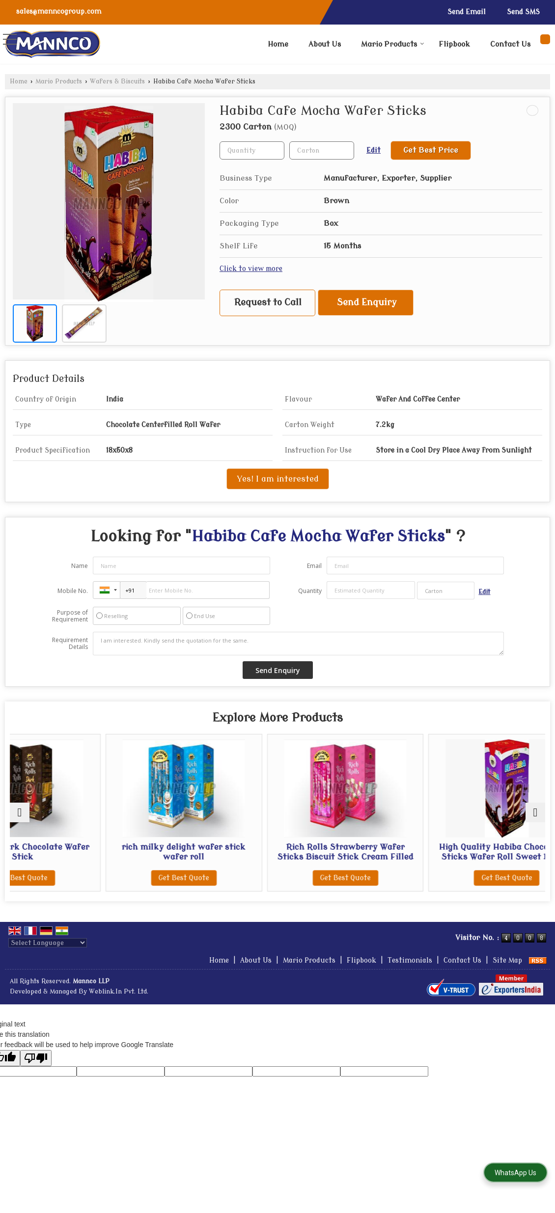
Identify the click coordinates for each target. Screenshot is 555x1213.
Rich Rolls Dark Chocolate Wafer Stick (75, 852)
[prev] (19, 817)
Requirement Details (70, 643)
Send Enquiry (367, 302)
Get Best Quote (75, 878)
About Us (324, 44)
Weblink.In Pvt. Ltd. (118, 1001)
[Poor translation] (36, 1068)
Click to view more (251, 268)
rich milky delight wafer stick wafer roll (210, 852)
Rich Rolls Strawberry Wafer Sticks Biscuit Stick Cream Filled (345, 856)
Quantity (310, 591)
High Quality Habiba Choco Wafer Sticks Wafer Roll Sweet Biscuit (480, 856)
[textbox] (321, 150)
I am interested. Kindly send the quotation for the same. (298, 643)
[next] (535, 817)
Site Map (507, 970)
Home (278, 44)
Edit (373, 150)
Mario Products (392, 44)
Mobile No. (72, 591)
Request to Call (268, 302)
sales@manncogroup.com (58, 11)
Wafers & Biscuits (117, 81)
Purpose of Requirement (70, 616)
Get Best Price (430, 150)
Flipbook (454, 44)
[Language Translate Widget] (47, 952)
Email (314, 566)
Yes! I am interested (278, 479)
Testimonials (410, 970)
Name (79, 566)
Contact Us (510, 44)
